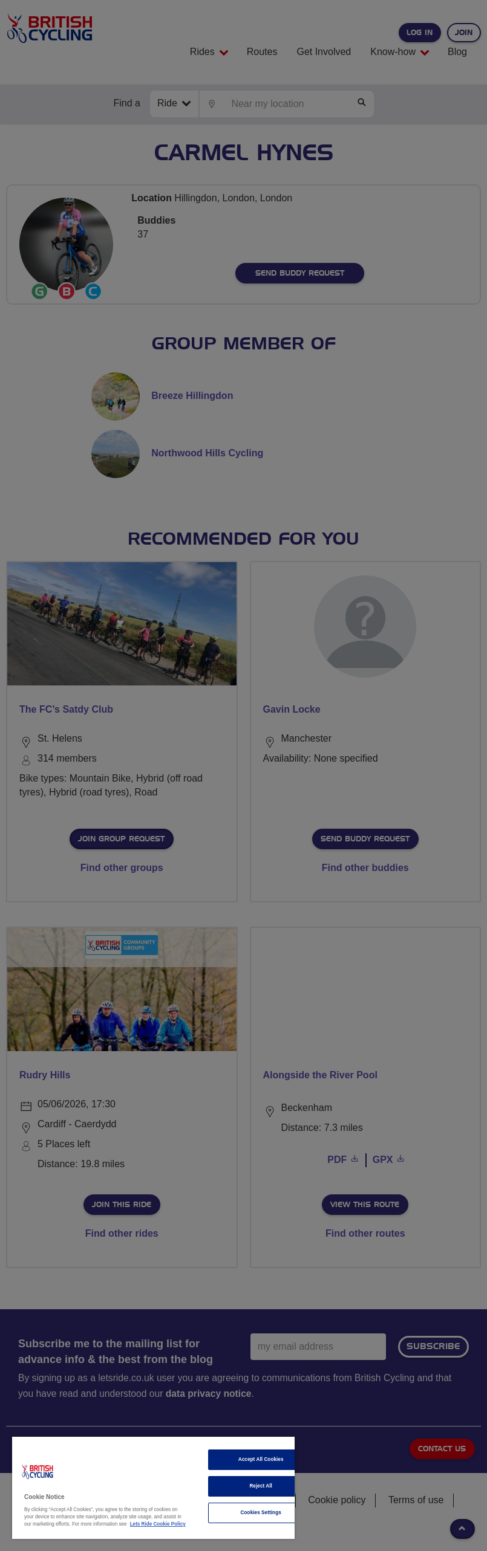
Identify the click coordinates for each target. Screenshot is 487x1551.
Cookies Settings (261, 1512)
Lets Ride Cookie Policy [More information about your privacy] (158, 1524)
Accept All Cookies (261, 1459)
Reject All (260, 1486)
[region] (153, 1488)
